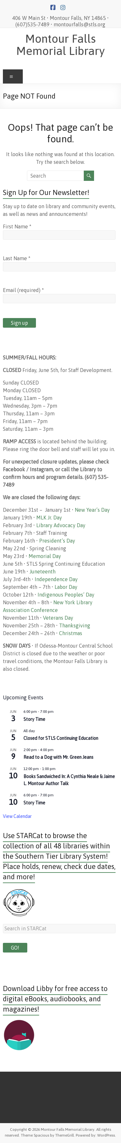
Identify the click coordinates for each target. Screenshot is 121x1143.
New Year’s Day (92, 510)
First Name (17, 226)
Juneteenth (43, 571)
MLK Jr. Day (49, 517)
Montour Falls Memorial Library (60, 45)
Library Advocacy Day (60, 525)
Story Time (34, 719)
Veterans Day (58, 618)
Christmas (70, 633)
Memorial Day (45, 556)
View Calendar (17, 816)
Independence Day (56, 579)
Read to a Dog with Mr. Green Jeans (58, 757)
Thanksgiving (74, 625)
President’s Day (57, 541)
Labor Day (66, 587)
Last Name (16, 258)
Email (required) (23, 290)
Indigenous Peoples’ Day (66, 595)
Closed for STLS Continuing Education (60, 738)
